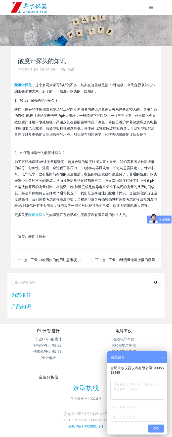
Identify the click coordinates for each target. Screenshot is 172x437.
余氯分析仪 (48, 377)
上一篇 (47, 260)
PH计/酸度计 (48, 331)
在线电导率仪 (123, 339)
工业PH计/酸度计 (48, 339)
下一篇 (125, 260)
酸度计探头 (37, 215)
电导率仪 (124, 331)
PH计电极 (48, 358)
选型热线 (86, 388)
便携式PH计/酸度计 (48, 352)
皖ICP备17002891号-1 (86, 426)
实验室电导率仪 (124, 345)
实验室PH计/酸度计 (48, 345)
